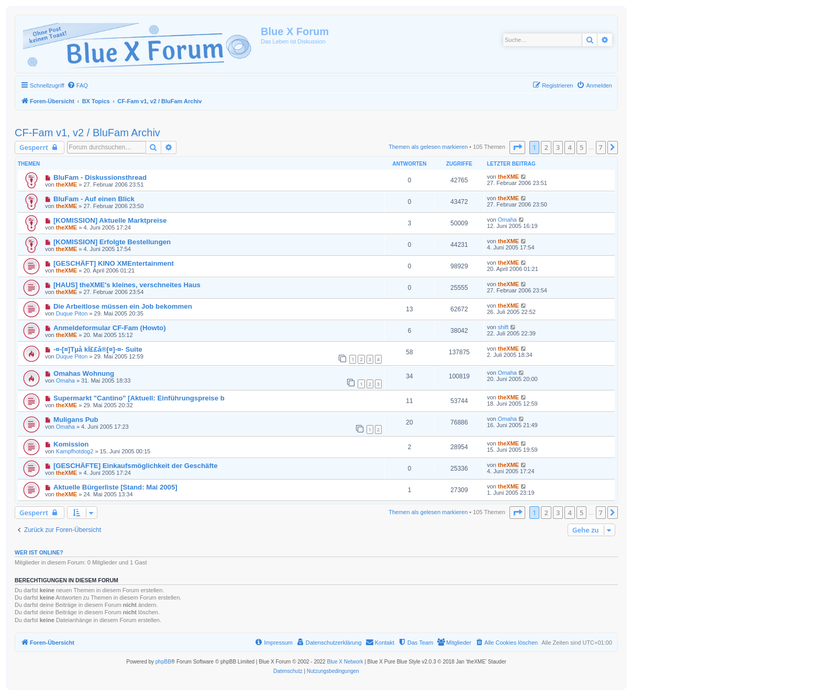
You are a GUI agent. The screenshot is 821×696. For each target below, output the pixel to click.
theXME (66, 184)
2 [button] (546, 147)
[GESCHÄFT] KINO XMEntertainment (113, 263)
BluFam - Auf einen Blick (94, 199)
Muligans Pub (75, 419)
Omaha (507, 219)
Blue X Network (345, 662)
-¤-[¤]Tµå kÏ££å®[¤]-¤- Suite (97, 349)
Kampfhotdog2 (75, 451)
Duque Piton (72, 313)
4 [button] (569, 147)
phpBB (163, 662)
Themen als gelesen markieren (428, 147)
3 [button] (558, 147)
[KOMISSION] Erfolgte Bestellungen (112, 242)
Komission (70, 444)
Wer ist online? (39, 552)
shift (503, 327)
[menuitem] (77, 85)
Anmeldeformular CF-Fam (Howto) (109, 328)
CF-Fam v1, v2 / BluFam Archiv (87, 132)
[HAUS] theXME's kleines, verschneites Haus (127, 285)
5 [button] (581, 147)
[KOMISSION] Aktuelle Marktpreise (110, 220)
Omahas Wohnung (83, 373)
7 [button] (601, 147)
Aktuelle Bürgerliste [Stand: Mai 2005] (115, 487)
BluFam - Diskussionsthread (100, 177)
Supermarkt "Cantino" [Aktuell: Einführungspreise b (139, 398)
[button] (517, 147)
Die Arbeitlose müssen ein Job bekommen (122, 306)
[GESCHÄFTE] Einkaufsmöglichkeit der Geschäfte (135, 466)
